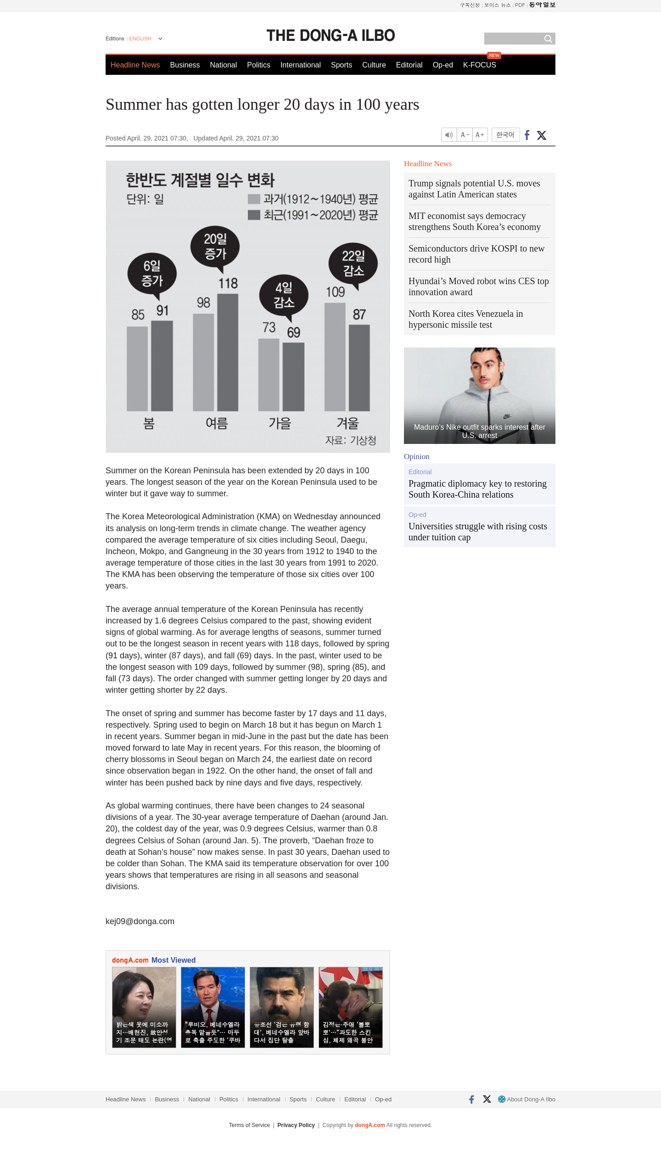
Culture (374, 65)
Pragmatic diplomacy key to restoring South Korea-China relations (478, 488)
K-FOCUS (479, 65)
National (223, 65)
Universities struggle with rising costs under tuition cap (478, 531)
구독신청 (470, 4)
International (300, 65)
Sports (341, 65)
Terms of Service (249, 1125)
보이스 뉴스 (497, 4)
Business (185, 65)
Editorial (409, 65)
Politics (258, 65)
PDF (520, 4)
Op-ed (443, 65)
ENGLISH (140, 38)
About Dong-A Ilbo (526, 1099)
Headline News (135, 65)
